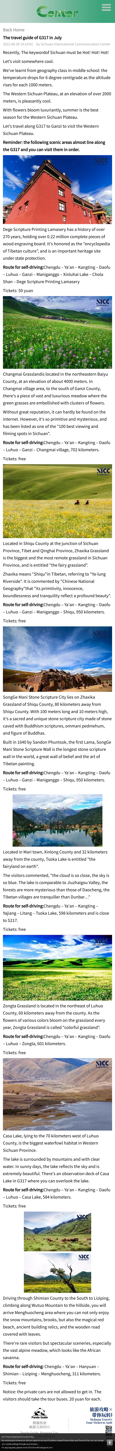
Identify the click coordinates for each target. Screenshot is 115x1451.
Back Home (13, 30)
